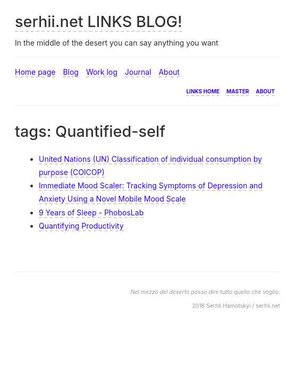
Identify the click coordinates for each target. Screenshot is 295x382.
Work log (101, 71)
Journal (138, 71)
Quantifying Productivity (81, 225)
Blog (71, 71)
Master (237, 90)
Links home (203, 90)
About (168, 71)
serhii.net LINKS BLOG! (98, 21)
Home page (35, 71)
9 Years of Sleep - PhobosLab (91, 212)
